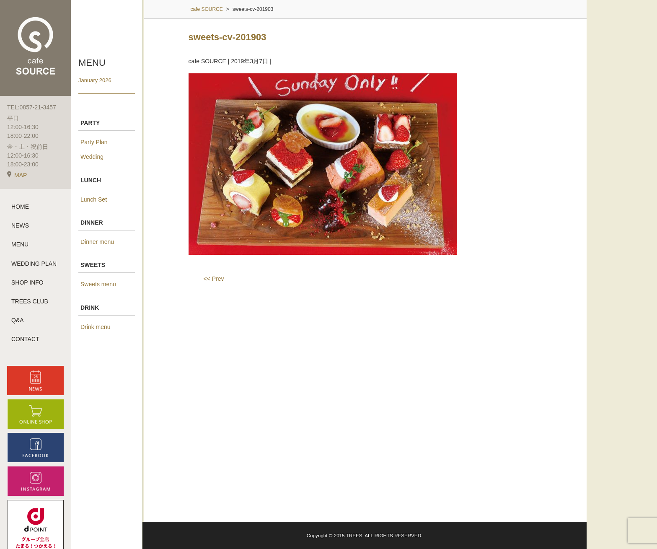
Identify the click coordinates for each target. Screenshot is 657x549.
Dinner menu (97, 241)
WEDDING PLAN (34, 263)
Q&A (17, 320)
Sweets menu (98, 284)
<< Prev (214, 278)
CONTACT (25, 339)
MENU (19, 244)
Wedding (91, 156)
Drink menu (95, 327)
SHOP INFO (27, 282)
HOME (20, 206)
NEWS (20, 225)
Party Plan (94, 142)
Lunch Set (93, 199)
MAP (17, 175)
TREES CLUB (29, 301)
